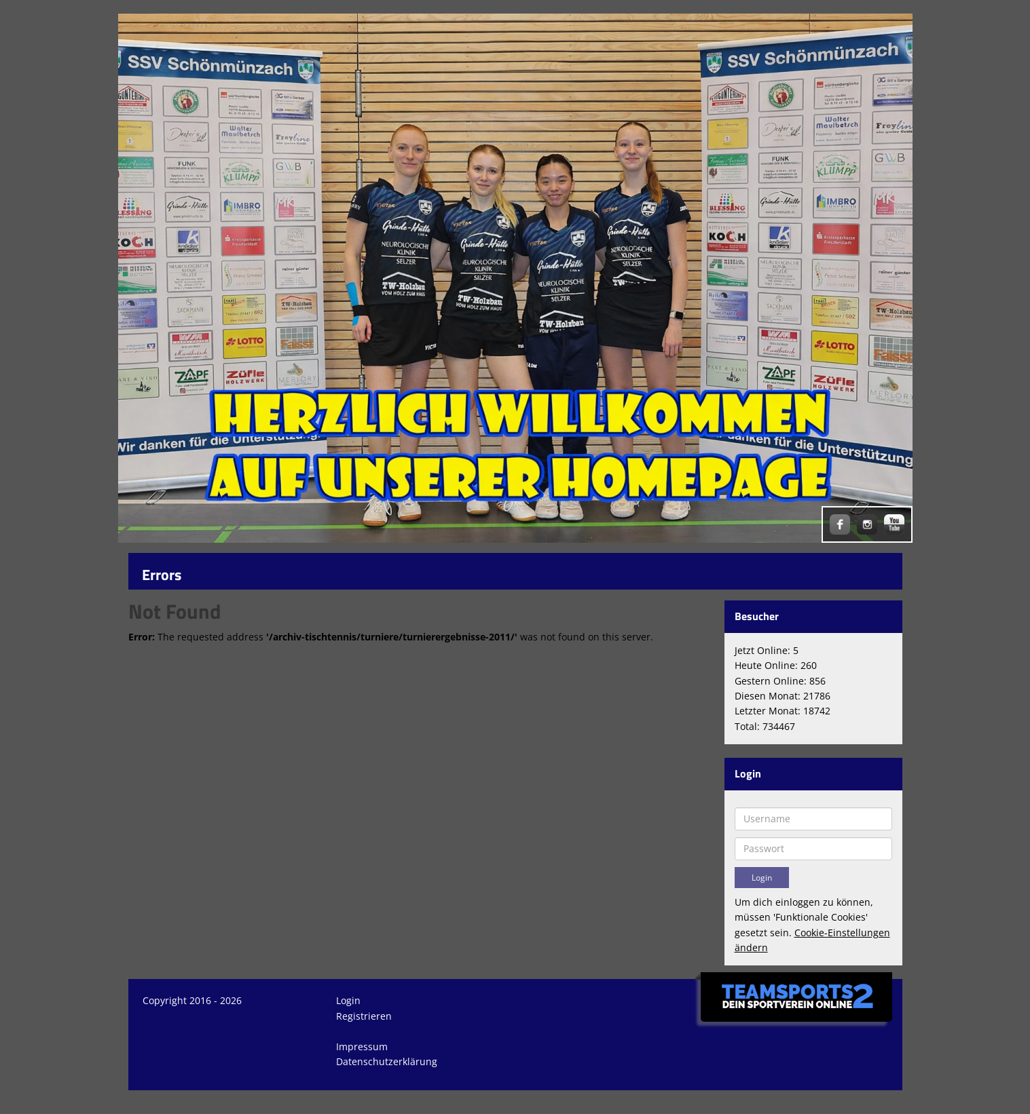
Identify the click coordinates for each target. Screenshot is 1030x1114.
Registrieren (364, 1016)
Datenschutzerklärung (386, 1061)
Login (348, 1000)
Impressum (362, 1046)
